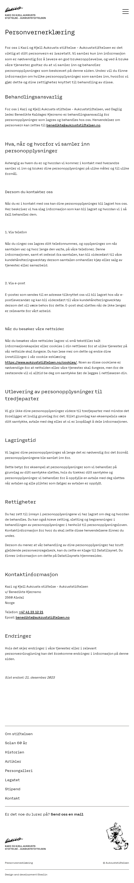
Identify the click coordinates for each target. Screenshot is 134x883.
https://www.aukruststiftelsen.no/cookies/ (41, 362)
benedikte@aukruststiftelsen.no (73, 125)
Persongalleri (19, 770)
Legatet (12, 780)
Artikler (13, 761)
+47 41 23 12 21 (31, 612)
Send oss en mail (67, 814)
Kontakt (12, 798)
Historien (14, 752)
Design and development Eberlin (26, 874)
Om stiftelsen (19, 734)
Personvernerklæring (19, 862)
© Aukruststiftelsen (116, 862)
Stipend (12, 789)
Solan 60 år (16, 743)
